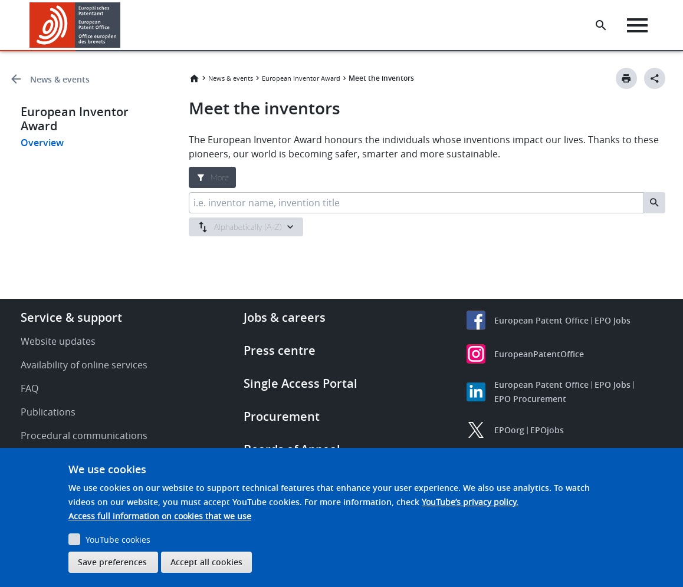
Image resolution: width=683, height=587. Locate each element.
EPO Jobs (613, 320)
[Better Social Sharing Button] (654, 78)
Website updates (58, 341)
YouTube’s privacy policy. (470, 501)
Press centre (280, 350)
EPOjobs (547, 430)
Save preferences (112, 562)
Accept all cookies (206, 562)
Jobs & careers (285, 317)
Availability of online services (84, 364)
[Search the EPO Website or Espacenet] (603, 25)
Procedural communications (84, 435)
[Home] (75, 25)
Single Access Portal (300, 383)
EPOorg (509, 430)
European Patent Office (541, 320)
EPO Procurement (530, 398)
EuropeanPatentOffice (539, 354)
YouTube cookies (118, 539)
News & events (60, 79)
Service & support (71, 317)
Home (194, 78)
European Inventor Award (301, 78)
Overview (42, 142)
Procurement (282, 416)
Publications (48, 411)
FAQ (29, 388)
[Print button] (626, 78)
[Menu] (640, 25)
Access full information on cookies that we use (159, 516)
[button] (122, 25)
